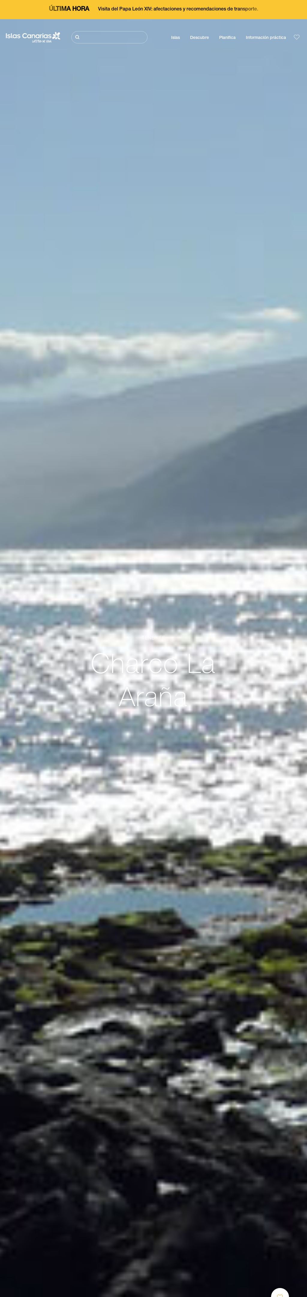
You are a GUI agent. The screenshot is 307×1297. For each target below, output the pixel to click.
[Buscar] (109, 37)
